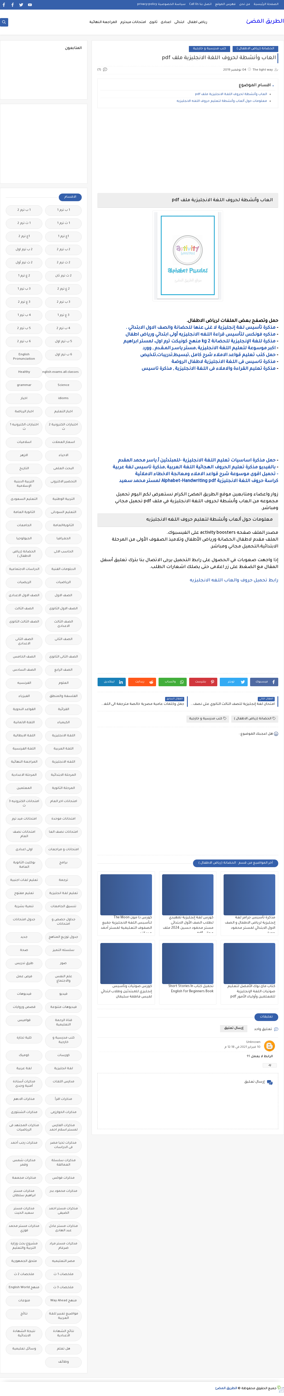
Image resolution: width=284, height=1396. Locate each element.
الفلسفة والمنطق (63, 696)
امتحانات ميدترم (133, 22)
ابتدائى (179, 22)
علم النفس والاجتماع (63, 979)
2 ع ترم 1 (24, 276)
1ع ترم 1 (63, 236)
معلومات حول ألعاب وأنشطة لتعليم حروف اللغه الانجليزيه (222, 101)
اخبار (24, 398)
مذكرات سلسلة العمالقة (63, 1163)
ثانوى (153, 22)
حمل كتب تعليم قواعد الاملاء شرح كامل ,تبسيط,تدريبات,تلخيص (208, 355)
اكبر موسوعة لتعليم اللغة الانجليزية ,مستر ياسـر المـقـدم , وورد (209, 348)
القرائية (63, 709)
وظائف (63, 1362)
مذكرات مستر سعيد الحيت (24, 1211)
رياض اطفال (197, 22)
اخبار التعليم (63, 412)
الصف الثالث (24, 609)
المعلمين (24, 788)
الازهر (24, 455)
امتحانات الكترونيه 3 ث (24, 804)
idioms (63, 398)
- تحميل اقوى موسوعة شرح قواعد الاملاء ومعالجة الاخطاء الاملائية (206, 474)
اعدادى (166, 22)
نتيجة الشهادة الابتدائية (24, 1334)
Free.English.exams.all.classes (62, 372)
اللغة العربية (64, 749)
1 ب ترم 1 (63, 210)
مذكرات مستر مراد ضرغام (63, 1246)
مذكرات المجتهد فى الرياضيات (24, 1128)
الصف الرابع (63, 670)
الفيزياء (24, 696)
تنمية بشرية (24, 906)
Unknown (253, 1042)
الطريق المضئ (265, 22)
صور (63, 963)
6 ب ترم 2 (24, 342)
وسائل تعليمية (24, 1349)
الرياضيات (63, 582)
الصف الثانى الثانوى (63, 657)
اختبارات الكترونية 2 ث (63, 427)
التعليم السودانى (63, 512)
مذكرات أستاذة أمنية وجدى (24, 1084)
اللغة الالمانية (24, 723)
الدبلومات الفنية (63, 569)
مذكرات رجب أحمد (24, 1143)
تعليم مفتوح (24, 893)
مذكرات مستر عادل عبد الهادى (63, 1229)
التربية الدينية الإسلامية (24, 484)
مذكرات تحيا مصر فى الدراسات (63, 1145)
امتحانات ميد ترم (24, 819)
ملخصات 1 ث (64, 1274)
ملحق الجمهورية (24, 1261)
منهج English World (24, 1288)
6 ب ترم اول (63, 355)
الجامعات (24, 525)
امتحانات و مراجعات (63, 850)
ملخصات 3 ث (63, 1288)
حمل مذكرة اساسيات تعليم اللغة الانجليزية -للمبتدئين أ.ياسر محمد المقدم (197, 460)
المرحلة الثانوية (63, 788)
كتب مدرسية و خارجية (209, 49)
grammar (24, 385)
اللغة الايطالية (24, 736)
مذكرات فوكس (63, 1178)
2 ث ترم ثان (63, 276)
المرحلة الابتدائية (63, 775)
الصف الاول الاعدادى (24, 596)
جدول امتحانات (24, 920)
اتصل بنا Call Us (200, 4)
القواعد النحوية (24, 709)
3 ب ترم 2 (63, 302)
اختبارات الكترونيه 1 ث (24, 427)
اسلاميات (24, 442)
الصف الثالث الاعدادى (63, 624)
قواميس (24, 1020)
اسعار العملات (63, 442)
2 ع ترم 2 (63, 289)
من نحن (244, 4)
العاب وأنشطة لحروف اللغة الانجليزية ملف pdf (231, 94)
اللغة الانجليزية (63, 736)
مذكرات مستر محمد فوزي (24, 1229)
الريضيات (24, 582)
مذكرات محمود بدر (63, 1191)
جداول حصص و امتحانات (63, 922)
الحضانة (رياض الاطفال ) (255, 49)
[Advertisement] (187, 150)
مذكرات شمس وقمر (24, 1163)
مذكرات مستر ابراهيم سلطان (24, 1194)
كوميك (24, 1055)
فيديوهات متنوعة (63, 1007)
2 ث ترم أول (24, 263)
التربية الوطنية (63, 499)
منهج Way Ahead (63, 1301)
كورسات (63, 1055)
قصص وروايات (24, 1007)
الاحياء (63, 455)
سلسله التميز (63, 950)
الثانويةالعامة (63, 525)
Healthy (24, 372)
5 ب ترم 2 (24, 328)
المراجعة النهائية (103, 22)
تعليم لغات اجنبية (24, 880)
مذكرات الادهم (24, 1099)
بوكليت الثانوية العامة (24, 865)
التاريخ (24, 469)
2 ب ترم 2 (63, 250)
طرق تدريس (24, 963)
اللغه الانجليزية (63, 762)
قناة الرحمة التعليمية (63, 1023)
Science (63, 385)
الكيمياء (63, 723)
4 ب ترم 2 (63, 328)
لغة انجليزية (63, 1069)
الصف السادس (24, 670)
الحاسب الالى (63, 552)
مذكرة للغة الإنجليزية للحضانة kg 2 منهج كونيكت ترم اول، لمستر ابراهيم (199, 341)
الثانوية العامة (24, 512)
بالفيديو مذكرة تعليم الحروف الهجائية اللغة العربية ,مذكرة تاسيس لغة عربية (194, 467)
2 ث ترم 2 (63, 263)
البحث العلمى (63, 469)
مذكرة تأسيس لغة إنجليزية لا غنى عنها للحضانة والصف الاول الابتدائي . (201, 327)
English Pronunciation (24, 357)
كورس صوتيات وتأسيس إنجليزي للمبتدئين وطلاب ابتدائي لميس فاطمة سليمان (126, 992)
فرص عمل (24, 977)
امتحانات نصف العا (63, 832)
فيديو (63, 994)
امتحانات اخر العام (63, 801)
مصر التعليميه (63, 1261)
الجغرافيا (64, 539)
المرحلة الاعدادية (24, 775)
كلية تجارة (24, 1038)
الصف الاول (63, 596)
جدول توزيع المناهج (63, 937)
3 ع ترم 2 (24, 302)
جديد (24, 937)
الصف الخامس (24, 657)
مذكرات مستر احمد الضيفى (63, 1211)
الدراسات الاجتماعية (24, 569)
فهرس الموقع (225, 4)
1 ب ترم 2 (24, 210)
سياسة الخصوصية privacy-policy (161, 4)
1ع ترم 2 (24, 236)
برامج (63, 863)
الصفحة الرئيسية (266, 4)
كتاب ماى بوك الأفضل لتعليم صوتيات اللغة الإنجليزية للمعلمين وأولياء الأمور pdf (251, 992)
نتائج (24, 1314)
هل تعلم (63, 1349)
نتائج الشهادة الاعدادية (63, 1334)
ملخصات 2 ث (24, 1274)
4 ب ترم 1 (24, 315)
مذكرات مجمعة (24, 1178)
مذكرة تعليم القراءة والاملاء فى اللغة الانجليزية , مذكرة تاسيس (209, 369)
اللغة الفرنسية (24, 749)
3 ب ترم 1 (24, 289)
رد (269, 1065)
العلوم (63, 683)
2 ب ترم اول (24, 250)
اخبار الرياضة (24, 412)
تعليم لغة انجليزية (63, 893)
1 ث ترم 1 (63, 223)
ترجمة (63, 880)
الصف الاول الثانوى (63, 609)
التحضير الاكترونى (64, 482)
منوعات (24, 1301)
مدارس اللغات (63, 1082)
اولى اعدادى (24, 850)
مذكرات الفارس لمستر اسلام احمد (63, 1128)
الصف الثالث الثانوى (24, 622)
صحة (24, 950)
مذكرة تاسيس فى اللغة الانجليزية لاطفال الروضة (223, 362)
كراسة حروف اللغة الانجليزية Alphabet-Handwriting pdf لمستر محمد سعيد (198, 481)
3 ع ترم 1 (63, 315)
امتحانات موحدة (63, 819)
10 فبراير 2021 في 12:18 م (242, 1047)
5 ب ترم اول (63, 342)
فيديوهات (24, 994)
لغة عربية (24, 1069)
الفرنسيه (24, 683)
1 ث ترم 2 (24, 223)
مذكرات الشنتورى (24, 1112)
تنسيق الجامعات (63, 906)
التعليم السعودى (24, 499)
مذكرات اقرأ (63, 1099)
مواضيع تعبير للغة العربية (63, 1316)
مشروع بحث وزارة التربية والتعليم (24, 1246)
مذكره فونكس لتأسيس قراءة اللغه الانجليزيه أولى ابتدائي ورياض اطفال (200, 334)
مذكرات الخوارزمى (64, 1112)
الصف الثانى (63, 639)
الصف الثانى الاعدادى (24, 642)
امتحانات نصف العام (24, 834)
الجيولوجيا (24, 539)
